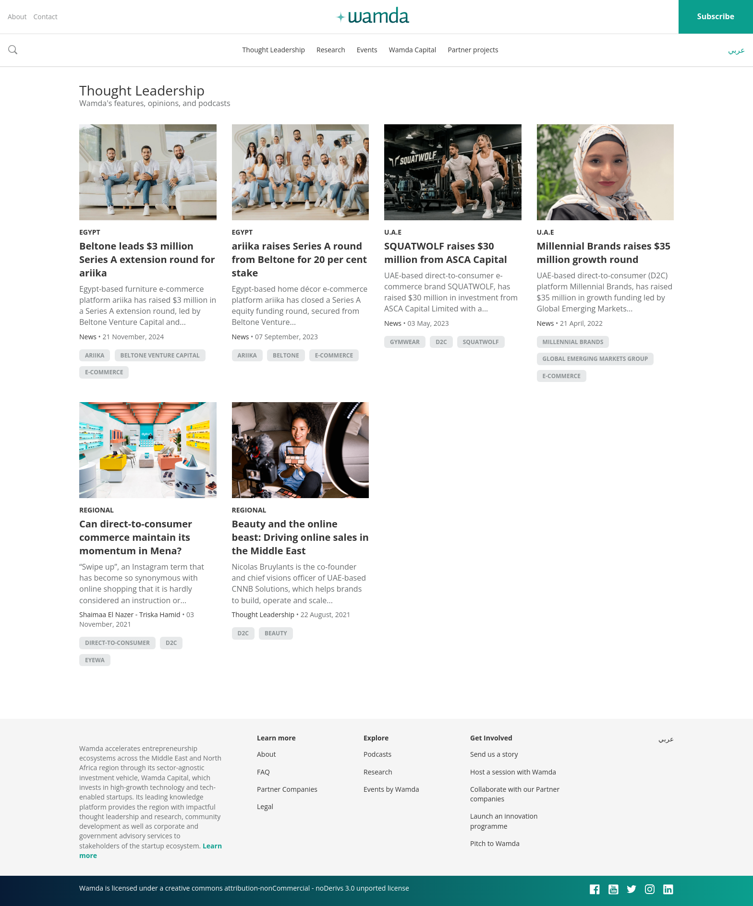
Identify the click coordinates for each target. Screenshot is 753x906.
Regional (96, 509)
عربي (736, 50)
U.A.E (392, 232)
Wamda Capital (413, 49)
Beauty (276, 633)
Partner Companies (287, 789)
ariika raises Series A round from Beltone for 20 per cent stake (299, 259)
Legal (265, 806)
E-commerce (104, 372)
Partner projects (473, 49)
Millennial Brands (573, 342)
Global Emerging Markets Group (595, 359)
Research (330, 49)
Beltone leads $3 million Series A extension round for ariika (147, 259)
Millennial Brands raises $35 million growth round (604, 252)
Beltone (286, 355)
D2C (441, 342)
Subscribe (715, 16)
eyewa (95, 660)
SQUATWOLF (481, 342)
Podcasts (377, 754)
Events (367, 49)
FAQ (263, 771)
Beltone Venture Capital (160, 355)
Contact (45, 16)
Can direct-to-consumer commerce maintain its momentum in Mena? (135, 537)
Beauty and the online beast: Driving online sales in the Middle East (300, 537)
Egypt (89, 232)
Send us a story (494, 754)
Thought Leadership (273, 49)
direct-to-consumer (117, 643)
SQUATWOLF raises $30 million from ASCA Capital (445, 252)
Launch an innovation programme (504, 820)
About (17, 16)
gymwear (405, 342)
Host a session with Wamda (513, 771)
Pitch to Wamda (495, 843)
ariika (94, 355)
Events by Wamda (391, 789)
